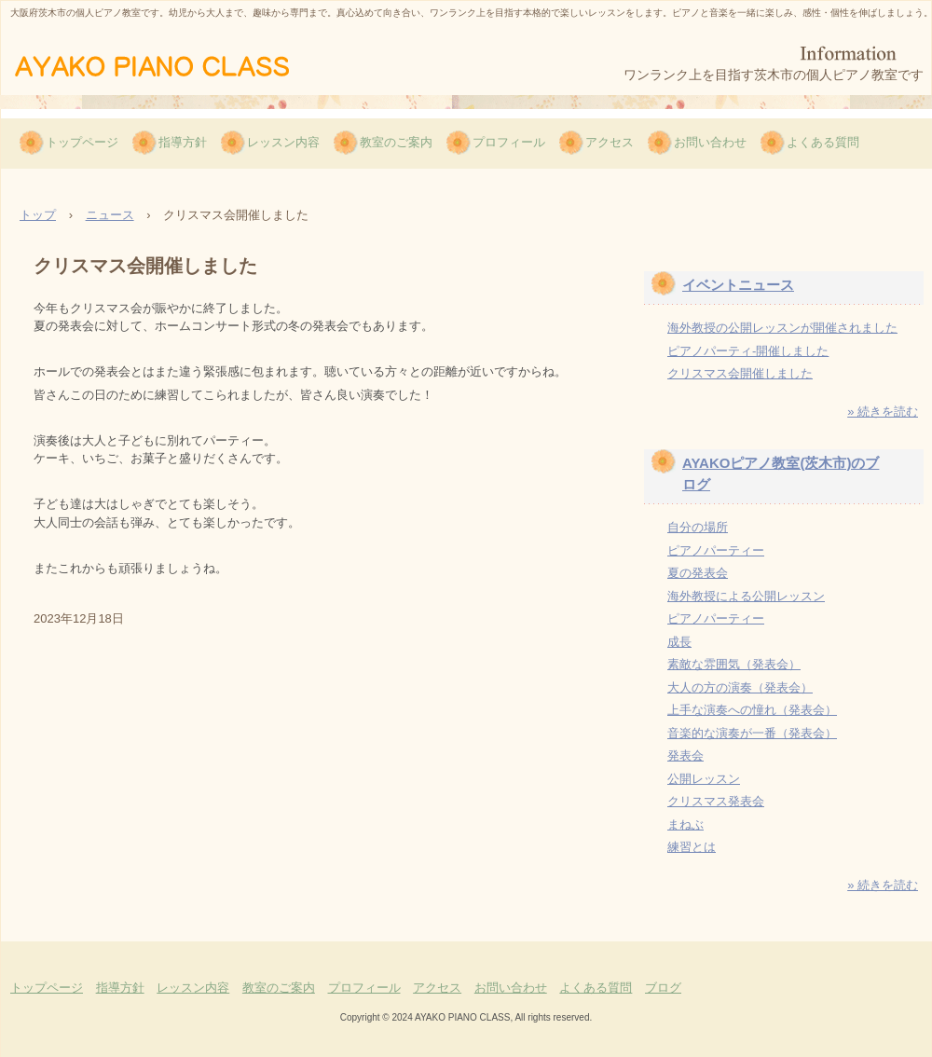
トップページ (82, 142)
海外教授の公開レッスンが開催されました (782, 328)
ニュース (110, 215)
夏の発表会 (697, 573)
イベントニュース (738, 285)
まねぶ (685, 824)
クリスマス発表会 (715, 801)
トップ (38, 215)
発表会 (685, 755)
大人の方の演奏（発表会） (740, 687)
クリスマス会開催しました (740, 373)
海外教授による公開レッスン (746, 596)
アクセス (609, 142)
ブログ (663, 988)
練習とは (691, 847)
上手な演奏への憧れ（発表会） (752, 710)
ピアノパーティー (715, 550)
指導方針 (182, 142)
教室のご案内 (396, 142)
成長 (679, 642)
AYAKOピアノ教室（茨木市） (179, 64)
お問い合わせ (710, 142)
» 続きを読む (882, 412)
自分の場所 (697, 527)
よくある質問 (823, 142)
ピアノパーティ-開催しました (748, 351)
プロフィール (509, 142)
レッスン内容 (283, 142)
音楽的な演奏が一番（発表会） (752, 733)
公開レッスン (703, 779)
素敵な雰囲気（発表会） (734, 664)
